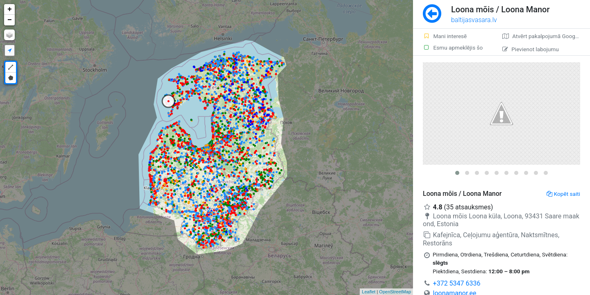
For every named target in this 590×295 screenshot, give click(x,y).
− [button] (9, 20)
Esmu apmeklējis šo (453, 47)
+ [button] (9, 9)
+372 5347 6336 (457, 283)
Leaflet (368, 291)
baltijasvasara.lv (474, 20)
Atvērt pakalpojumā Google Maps (546, 36)
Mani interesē (445, 36)
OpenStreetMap (395, 291)
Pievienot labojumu (530, 49)
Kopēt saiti (563, 194)
